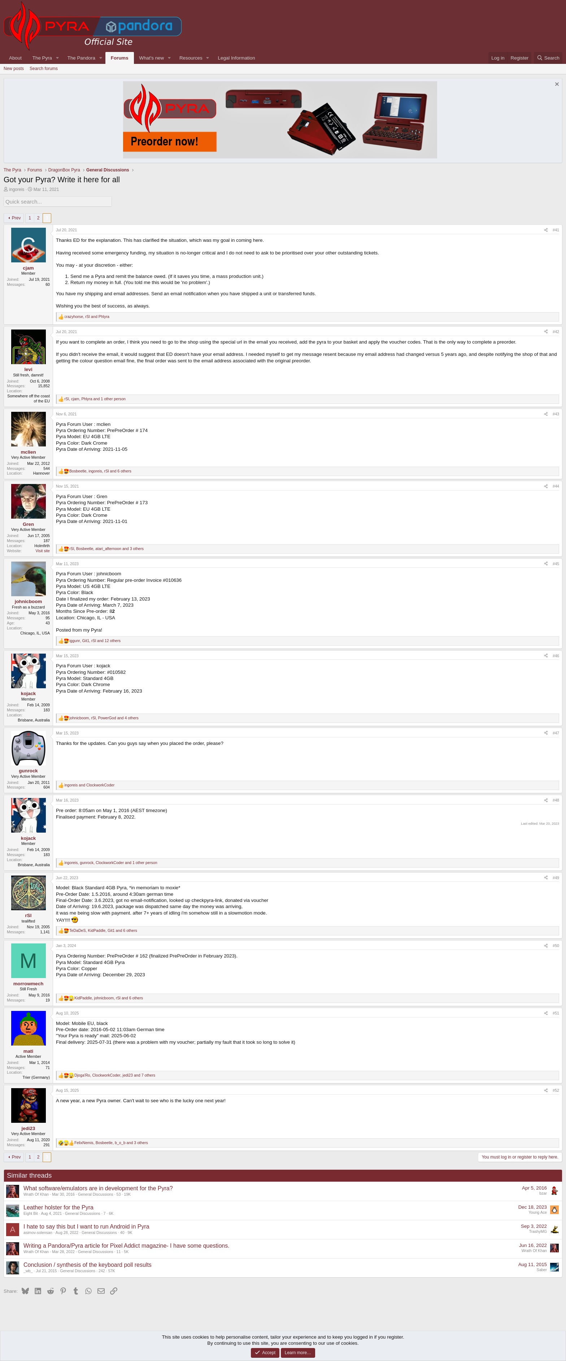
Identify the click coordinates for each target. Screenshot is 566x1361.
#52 (556, 1089)
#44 (556, 485)
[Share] (545, 229)
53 (119, 1193)
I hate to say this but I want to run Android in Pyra (86, 1225)
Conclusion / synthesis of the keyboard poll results (87, 1264)
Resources (191, 58)
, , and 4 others (104, 717)
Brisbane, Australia (34, 719)
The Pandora (81, 58)
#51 (556, 1012)
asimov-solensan (37, 1232)
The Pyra (42, 58)
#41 (556, 229)
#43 (556, 413)
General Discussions (95, 1193)
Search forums (44, 68)
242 (102, 1270)
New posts (14, 68)
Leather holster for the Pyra (58, 1206)
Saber (542, 1269)
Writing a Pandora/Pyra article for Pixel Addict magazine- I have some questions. (126, 1245)
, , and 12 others (95, 639)
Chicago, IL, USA (35, 632)
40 (122, 1232)
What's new (151, 58)
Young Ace (537, 1211)
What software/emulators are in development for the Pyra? (98, 1187)
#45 (556, 562)
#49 (556, 876)
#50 (556, 945)
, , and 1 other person (95, 398)
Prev (16, 216)
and (89, 784)
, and (86, 315)
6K (111, 1212)
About (15, 58)
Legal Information (236, 58)
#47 (556, 732)
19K (127, 1193)
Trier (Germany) (36, 1076)
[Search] (548, 58)
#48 (556, 799)
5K (126, 1251)
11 (119, 1251)
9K (130, 1232)
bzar (543, 1192)
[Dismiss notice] (556, 85)
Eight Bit (30, 1212)
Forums (120, 58)
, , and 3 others (106, 547)
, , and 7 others (114, 1074)
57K (111, 1270)
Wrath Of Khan (36, 1193)
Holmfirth (42, 544)
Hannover (41, 472)
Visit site (43, 550)
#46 (556, 655)
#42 (556, 330)
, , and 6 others (100, 470)
